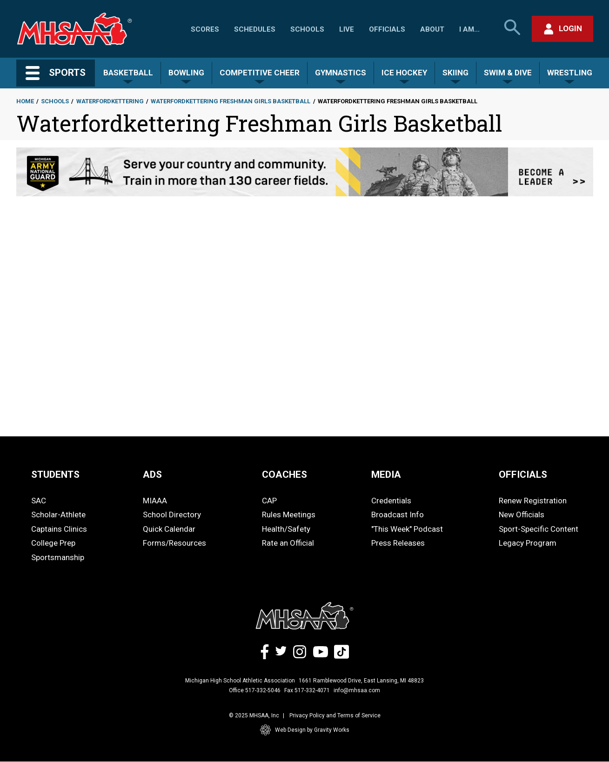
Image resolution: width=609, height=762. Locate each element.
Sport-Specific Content (538, 529)
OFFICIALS (523, 474)
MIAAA (155, 500)
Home (25, 101)
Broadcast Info (397, 514)
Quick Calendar (169, 529)
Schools (307, 29)
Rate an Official (288, 543)
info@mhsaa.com (357, 690)
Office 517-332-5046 (255, 690)
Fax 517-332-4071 (307, 690)
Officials (387, 29)
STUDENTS (55, 474)
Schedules (254, 29)
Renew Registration (533, 500)
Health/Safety (286, 529)
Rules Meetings (288, 514)
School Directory (172, 514)
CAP (269, 500)
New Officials (521, 514)
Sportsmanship (57, 557)
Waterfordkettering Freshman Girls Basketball (230, 101)
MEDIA (386, 474)
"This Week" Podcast (407, 529)
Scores (205, 29)
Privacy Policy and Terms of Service (335, 715)
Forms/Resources (174, 543)
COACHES (284, 474)
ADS (152, 474)
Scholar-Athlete (58, 514)
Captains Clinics (59, 529)
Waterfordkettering (110, 101)
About (432, 29)
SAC (38, 500)
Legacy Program (527, 543)
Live (346, 29)
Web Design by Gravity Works (304, 729)
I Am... (469, 29)
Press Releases (398, 543)
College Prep (53, 543)
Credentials (391, 500)
